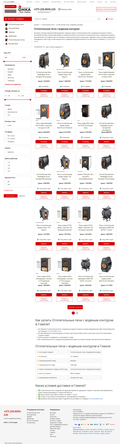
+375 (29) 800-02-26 (54, 331)
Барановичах (77, 430)
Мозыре (75, 432)
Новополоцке (83, 432)
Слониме (96, 432)
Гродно (106, 428)
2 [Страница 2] (77, 313)
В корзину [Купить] (44, 90)
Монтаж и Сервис (69, 2)
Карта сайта (77, 426)
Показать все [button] (8, 190)
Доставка (29, 2)
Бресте (112, 428)
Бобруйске (85, 430)
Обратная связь (82, 2)
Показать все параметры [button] (13, 84)
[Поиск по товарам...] (67, 19)
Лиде (102, 430)
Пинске (90, 432)
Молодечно (108, 430)
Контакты (113, 2)
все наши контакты (45, 12)
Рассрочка (45, 2)
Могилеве (93, 428)
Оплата (37, 2)
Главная (99, 2)
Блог (106, 2)
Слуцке (102, 432)
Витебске (100, 428)
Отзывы (92, 2)
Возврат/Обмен (56, 2)
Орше (91, 430)
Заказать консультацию (106, 9)
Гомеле (87, 428)
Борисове (97, 430)
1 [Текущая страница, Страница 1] (73, 313)
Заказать (106, 142)
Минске (107, 432)
